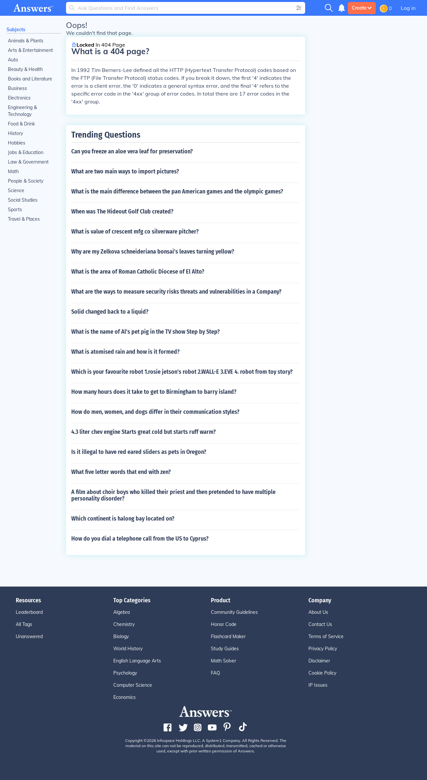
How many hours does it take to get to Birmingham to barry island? (153, 391)
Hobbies (16, 143)
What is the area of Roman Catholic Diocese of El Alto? (137, 271)
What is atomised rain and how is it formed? (125, 351)
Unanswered (29, 636)
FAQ (215, 673)
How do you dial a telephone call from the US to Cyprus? (140, 538)
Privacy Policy (322, 649)
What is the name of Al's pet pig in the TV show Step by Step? (145, 331)
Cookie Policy (322, 673)
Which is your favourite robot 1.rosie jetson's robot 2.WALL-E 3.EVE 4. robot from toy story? (182, 371)
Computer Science (132, 685)
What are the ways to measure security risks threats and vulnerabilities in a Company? (176, 291)
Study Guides (225, 649)
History (15, 133)
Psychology (125, 673)
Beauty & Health (25, 69)
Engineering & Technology (22, 110)
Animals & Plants (25, 41)
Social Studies (22, 200)
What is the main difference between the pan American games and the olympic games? (177, 191)
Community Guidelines (234, 612)
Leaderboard (29, 612)
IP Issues (317, 685)
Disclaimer (319, 661)
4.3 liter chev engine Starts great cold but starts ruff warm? (143, 431)
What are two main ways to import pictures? (125, 171)
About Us (318, 612)
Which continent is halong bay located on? (122, 518)
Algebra (121, 612)
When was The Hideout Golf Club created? (122, 211)
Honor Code (223, 624)
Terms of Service (326, 636)
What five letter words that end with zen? (121, 472)
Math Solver (223, 661)
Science (16, 190)
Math (13, 171)
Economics (124, 697)
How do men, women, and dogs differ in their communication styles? (155, 411)
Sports (15, 209)
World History (128, 649)
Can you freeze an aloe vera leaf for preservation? (132, 151)
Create (362, 8)
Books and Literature (30, 79)
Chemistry (124, 624)
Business (17, 88)
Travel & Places (24, 219)
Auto (13, 60)
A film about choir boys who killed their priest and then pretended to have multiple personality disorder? (173, 495)
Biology (121, 636)
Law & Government (28, 162)
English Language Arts (137, 661)
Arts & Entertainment (30, 50)
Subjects (16, 30)
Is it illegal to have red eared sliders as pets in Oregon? (138, 452)
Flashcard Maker (228, 636)
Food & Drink (21, 124)
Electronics (19, 98)
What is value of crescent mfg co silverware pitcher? (135, 231)
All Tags (24, 624)
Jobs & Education (25, 152)
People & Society (25, 181)
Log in (408, 8)
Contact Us (320, 624)
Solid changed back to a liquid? (109, 311)
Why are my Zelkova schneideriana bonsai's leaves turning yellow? (152, 251)
